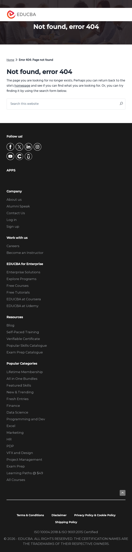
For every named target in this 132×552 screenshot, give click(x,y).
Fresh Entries (18, 399)
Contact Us (16, 213)
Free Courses (18, 286)
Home (10, 60)
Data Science (17, 412)
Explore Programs (22, 279)
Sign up (13, 226)
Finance (13, 406)
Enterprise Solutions (23, 272)
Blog (10, 325)
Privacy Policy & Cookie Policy (94, 515)
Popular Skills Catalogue (27, 345)
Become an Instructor (25, 253)
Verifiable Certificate (23, 339)
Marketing (15, 433)
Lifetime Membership (25, 372)
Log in (12, 220)
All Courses (16, 480)
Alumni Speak (18, 206)
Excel (11, 426)
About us (14, 199)
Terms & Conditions (30, 515)
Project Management (24, 459)
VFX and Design (20, 453)
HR (9, 439)
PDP (10, 446)
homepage (22, 86)
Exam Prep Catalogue (25, 352)
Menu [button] (121, 14)
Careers (13, 246)
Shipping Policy (66, 522)
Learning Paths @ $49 (25, 473)
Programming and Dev (26, 419)
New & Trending (20, 392)
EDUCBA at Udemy (22, 306)
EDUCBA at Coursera (24, 299)
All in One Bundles (22, 379)
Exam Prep (16, 466)
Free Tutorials (18, 292)
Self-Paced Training (23, 332)
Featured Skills (19, 385)
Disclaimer (58, 515)
